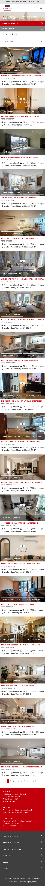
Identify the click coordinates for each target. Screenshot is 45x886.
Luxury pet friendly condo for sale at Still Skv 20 (22, 76)
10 (33, 781)
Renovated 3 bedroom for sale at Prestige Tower (21, 767)
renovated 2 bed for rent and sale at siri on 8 (20, 645)
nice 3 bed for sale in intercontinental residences (22, 320)
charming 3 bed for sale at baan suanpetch (19, 360)
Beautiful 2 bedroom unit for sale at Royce (19, 157)
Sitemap (37, 879)
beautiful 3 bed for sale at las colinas (17, 686)
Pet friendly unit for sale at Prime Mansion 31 (20, 238)
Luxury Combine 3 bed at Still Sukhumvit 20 (19, 726)
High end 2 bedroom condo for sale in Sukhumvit (21, 482)
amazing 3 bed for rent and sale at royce (18, 198)
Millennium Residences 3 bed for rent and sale (20, 116)
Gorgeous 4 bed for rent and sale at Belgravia (21, 442)
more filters (22, 28)
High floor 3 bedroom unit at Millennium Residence (22, 401)
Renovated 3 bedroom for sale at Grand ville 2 (20, 564)
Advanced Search (22, 23)
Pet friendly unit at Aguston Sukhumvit (18, 604)
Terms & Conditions (12, 879)
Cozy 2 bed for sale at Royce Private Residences (21, 523)
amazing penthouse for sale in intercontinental (22, 279)
